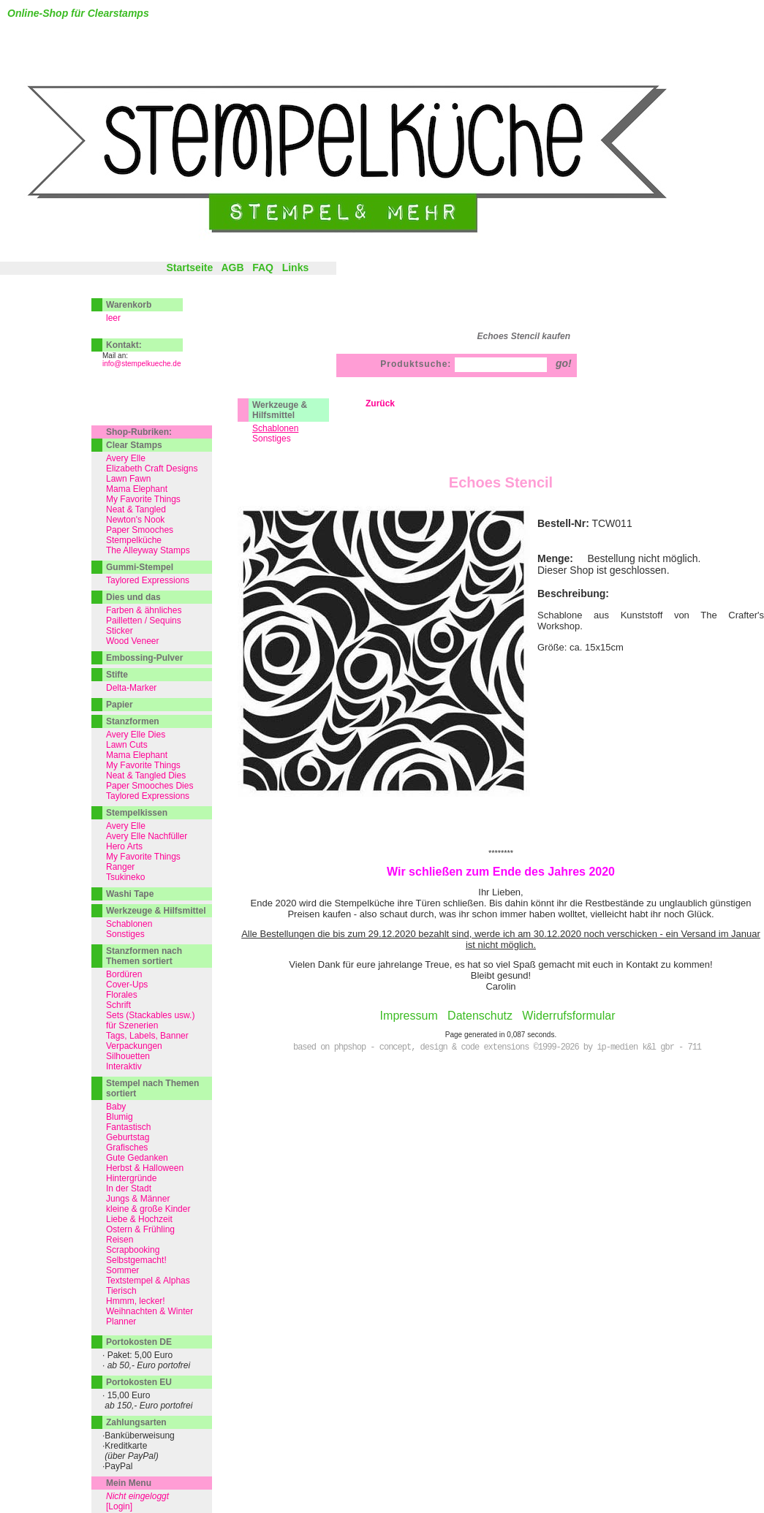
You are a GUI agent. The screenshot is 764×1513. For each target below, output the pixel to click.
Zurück (380, 403)
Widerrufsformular (568, 1015)
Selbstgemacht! (136, 1260)
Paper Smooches (139, 530)
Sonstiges (271, 438)
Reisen (119, 1240)
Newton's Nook (135, 520)
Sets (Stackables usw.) (150, 1015)
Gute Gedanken (137, 1158)
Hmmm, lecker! (135, 1301)
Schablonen (129, 924)
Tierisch (121, 1291)
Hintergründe (131, 1178)
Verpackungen (134, 1046)
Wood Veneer (132, 641)
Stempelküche (134, 540)
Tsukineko (125, 877)
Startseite (189, 267)
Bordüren (124, 974)
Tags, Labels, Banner (147, 1036)
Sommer (122, 1270)
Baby (116, 1106)
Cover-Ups (127, 984)
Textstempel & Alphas (148, 1280)
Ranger (120, 867)
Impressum (409, 1015)
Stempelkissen (136, 813)
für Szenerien (132, 1025)
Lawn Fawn (128, 479)
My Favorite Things (143, 499)
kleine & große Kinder (148, 1209)
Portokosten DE (139, 1342)
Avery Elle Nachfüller (146, 836)
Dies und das (133, 597)
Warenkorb (128, 305)
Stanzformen (132, 721)
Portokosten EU (139, 1382)
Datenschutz (480, 1015)
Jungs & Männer (138, 1199)
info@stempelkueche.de (141, 364)
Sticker (119, 631)
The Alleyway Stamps (148, 550)
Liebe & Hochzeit (139, 1219)
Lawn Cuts (127, 745)
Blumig (119, 1117)
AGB (232, 267)
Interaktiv (124, 1066)
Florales (121, 995)
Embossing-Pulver (144, 658)
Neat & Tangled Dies (146, 775)
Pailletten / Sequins (143, 620)
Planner (121, 1321)
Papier (119, 704)
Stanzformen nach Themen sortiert (144, 956)
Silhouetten (128, 1056)
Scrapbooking (132, 1250)
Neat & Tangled (136, 509)
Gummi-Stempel (139, 567)
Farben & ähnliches (143, 610)
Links (295, 267)
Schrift (118, 1005)
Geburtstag (127, 1137)
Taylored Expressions (147, 580)
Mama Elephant (136, 489)
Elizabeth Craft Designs (151, 468)
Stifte (117, 675)
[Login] (119, 1506)
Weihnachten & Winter (149, 1311)
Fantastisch (128, 1127)
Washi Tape (130, 894)
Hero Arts (124, 846)
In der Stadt (128, 1188)
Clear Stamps (134, 445)
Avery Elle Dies (135, 734)
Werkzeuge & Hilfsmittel (279, 410)
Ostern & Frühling (140, 1229)
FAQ (262, 267)
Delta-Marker (131, 688)
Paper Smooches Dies (149, 786)
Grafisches (127, 1147)
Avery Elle (125, 458)
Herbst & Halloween (145, 1168)
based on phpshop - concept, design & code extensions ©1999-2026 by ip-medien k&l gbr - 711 (497, 1047)
